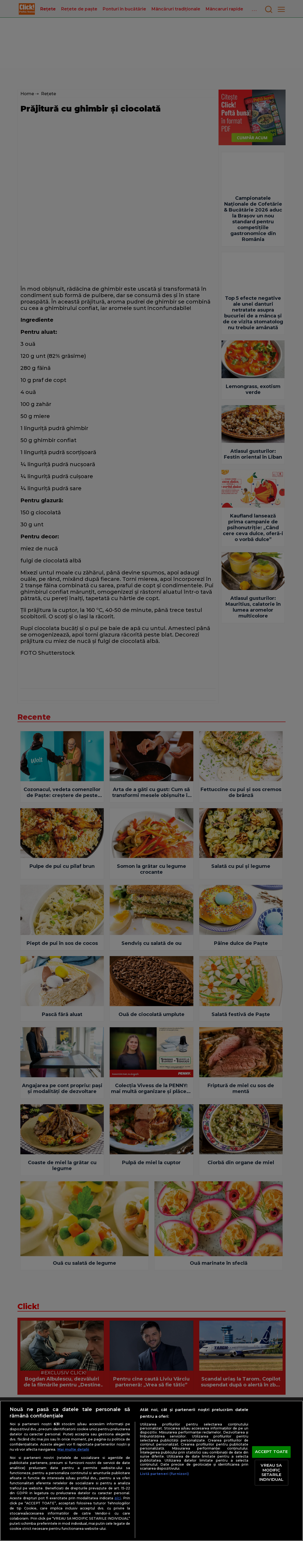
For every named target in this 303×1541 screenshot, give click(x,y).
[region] (151, 1471)
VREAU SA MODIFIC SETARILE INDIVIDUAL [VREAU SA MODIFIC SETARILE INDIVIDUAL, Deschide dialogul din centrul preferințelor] (271, 1472)
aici (117, 1498)
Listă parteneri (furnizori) (164, 1474)
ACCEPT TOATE (271, 1452)
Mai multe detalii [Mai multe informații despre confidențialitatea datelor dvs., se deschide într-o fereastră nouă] (73, 1449)
